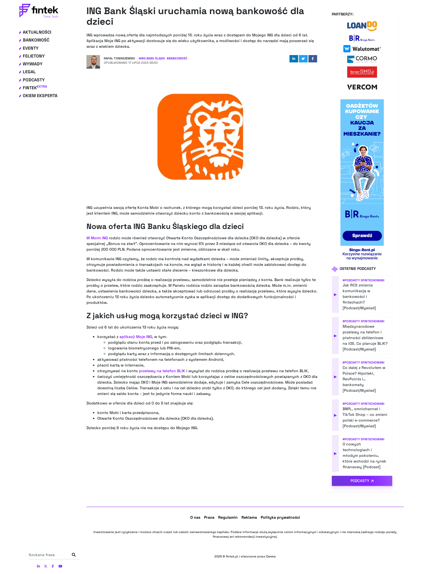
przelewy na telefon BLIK (162, 370)
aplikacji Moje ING (136, 336)
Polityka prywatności (280, 517)
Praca (209, 517)
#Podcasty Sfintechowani (363, 280)
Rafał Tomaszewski (119, 58)
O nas (195, 517)
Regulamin (228, 517)
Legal (29, 72)
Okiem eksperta (40, 95)
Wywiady (33, 64)
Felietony (34, 56)
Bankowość (36, 40)
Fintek (35, 88)
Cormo (271, 556)
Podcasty (34, 80)
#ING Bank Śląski (152, 58)
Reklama (249, 517)
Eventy (30, 48)
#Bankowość (177, 58)
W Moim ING (97, 237)
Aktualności (37, 32)
